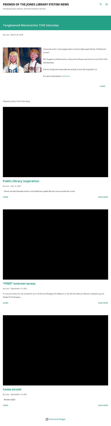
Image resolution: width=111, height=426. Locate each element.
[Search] (100, 4)
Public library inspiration (21, 181)
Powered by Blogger (56, 419)
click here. (66, 76)
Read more (103, 197)
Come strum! (12, 389)
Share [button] (102, 86)
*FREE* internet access (19, 283)
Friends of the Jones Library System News (36, 4)
